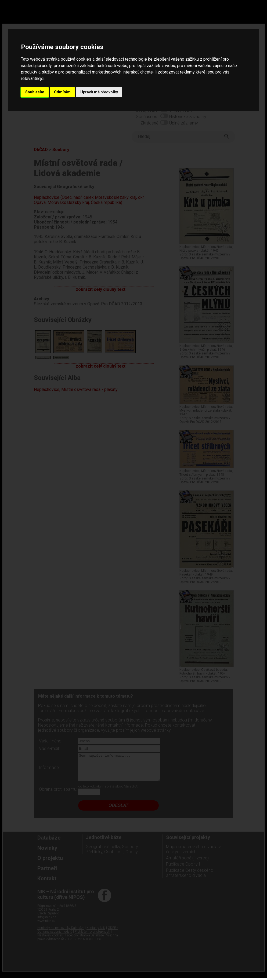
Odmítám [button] (62, 92)
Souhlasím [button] (34, 92)
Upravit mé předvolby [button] (99, 92)
